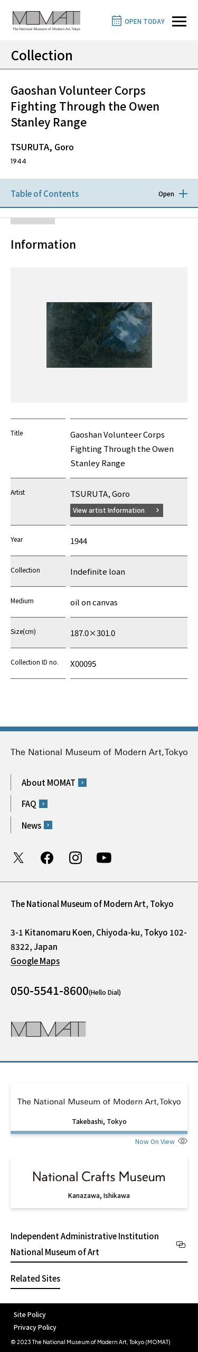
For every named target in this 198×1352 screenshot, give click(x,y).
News (31, 825)
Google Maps (35, 960)
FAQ (29, 803)
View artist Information (109, 509)
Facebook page (47, 857)
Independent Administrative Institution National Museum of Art (85, 1243)
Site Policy (30, 1314)
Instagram (75, 857)
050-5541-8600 (50, 990)
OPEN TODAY (145, 20)
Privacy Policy (35, 1326)
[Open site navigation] (179, 21)
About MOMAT (49, 782)
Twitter (18, 857)
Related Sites (35, 1278)
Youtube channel (104, 857)
